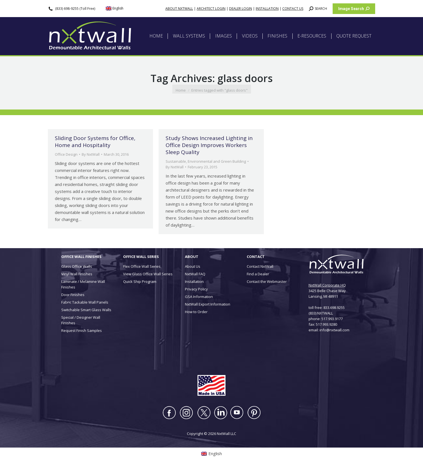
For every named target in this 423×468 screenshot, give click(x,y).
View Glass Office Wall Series (148, 273)
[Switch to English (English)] (114, 8)
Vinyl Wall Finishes (76, 273)
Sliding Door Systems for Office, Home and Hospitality (95, 141)
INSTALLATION (267, 8)
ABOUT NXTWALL (179, 8)
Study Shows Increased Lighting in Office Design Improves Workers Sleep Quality (209, 145)
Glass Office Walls (76, 266)
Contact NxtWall (260, 266)
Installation (194, 281)
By (91, 154)
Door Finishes (72, 294)
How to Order (196, 311)
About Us (192, 266)
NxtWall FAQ (195, 273)
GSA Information (199, 296)
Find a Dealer (258, 273)
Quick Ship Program (139, 281)
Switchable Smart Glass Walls (86, 309)
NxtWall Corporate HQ (327, 285)
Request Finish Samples (81, 330)
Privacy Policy (196, 289)
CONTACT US (292, 8)
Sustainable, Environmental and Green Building (206, 161)
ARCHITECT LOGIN (211, 8)
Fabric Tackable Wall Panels (84, 302)
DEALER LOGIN (240, 8)
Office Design (66, 154)
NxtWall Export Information (207, 304)
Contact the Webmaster (267, 281)
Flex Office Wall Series (142, 266)
